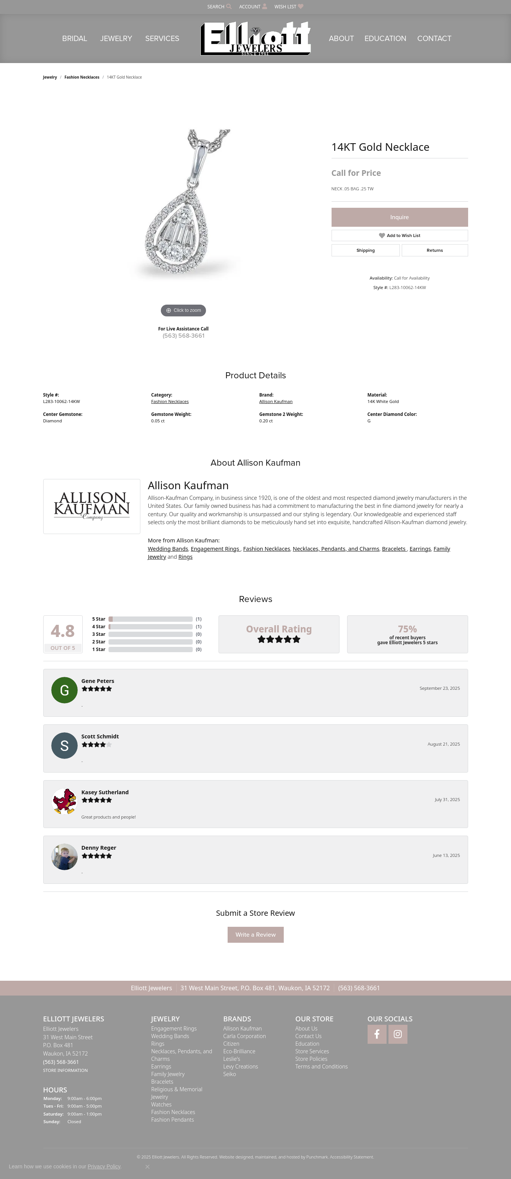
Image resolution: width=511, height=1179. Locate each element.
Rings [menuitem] (158, 1043)
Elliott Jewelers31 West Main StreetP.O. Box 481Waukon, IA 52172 (68, 1049)
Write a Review (256, 934)
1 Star (98, 649)
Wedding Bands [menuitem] (170, 1036)
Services (162, 38)
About (341, 38)
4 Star (98, 626)
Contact (434, 38)
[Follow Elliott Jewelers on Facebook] (377, 1034)
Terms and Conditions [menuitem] (322, 1066)
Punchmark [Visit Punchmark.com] (317, 1157)
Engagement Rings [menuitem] (174, 1028)
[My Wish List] (289, 6)
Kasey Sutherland (105, 792)
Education (385, 38)
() (198, 619)
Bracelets (394, 548)
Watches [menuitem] (161, 1104)
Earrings (420, 548)
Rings (185, 556)
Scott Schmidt (100, 736)
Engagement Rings (216, 548)
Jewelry (116, 38)
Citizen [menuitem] (231, 1043)
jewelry (50, 77)
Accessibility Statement (351, 1157)
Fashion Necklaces (81, 77)
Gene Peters (98, 680)
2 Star (98, 641)
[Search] (220, 6)
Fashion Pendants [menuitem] (172, 1119)
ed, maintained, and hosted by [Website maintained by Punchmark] (277, 1157)
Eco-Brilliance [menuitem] (239, 1051)
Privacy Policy (104, 1166)
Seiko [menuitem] (229, 1074)
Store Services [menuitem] (312, 1051)
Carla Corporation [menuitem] (244, 1036)
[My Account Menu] (253, 6)
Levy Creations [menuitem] (240, 1066)
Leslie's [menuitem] (231, 1058)
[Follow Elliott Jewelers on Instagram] (397, 1034)
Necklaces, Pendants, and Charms (336, 548)
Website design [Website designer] (233, 1157)
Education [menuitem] (307, 1043)
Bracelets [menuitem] (162, 1081)
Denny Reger (99, 847)
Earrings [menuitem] (161, 1066)
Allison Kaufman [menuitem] (242, 1028)
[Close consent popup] (147, 1167)
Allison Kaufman (276, 401)
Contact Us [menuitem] (309, 1036)
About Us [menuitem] (307, 1028)
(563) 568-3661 (183, 335)
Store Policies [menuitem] (311, 1058)
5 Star (98, 619)
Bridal (74, 38)
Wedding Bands (168, 548)
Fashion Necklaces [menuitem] (173, 1112)
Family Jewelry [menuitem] (168, 1074)
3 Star (98, 634)
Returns (435, 250)
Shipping (366, 250)
